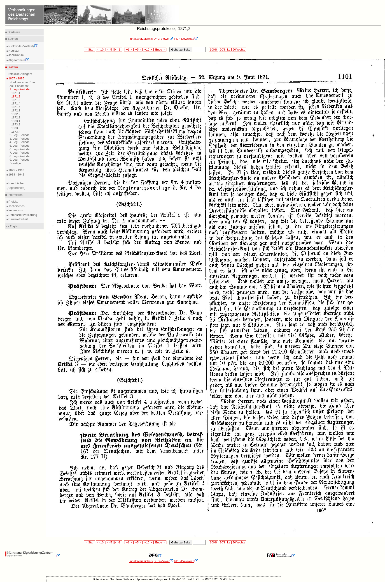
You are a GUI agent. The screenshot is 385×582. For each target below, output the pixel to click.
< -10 (100, 49)
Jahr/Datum (16, 55)
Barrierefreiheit (18, 219)
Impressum (15, 210)
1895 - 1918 (16, 170)
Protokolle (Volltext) (23, 46)
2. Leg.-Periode (19, 135)
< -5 (110, 49)
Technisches (16, 206)
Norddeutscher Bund (22, 82)
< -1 (118, 49)
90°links (225, 49)
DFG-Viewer (163, 38)
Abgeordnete (18, 60)
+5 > (138, 49)
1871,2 (15, 96)
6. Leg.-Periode (19, 149)
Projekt (13, 201)
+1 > (128, 49)
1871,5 (15, 107)
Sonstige (15, 163)
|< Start (89, 49)
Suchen (12, 38)
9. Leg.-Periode (19, 159)
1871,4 (15, 103)
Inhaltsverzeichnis (141, 38)
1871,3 (15, 100)
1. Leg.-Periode (19, 89)
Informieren (15, 194)
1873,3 (15, 128)
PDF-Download (186, 38)
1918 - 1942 (16, 174)
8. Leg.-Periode (19, 156)
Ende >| (160, 49)
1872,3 (15, 117)
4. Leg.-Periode (19, 142)
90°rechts (239, 49)
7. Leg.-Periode (19, 152)
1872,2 (15, 114)
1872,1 (15, 110)
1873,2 (15, 124)
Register (13, 50)
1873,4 (15, 131)
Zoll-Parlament (19, 86)
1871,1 (15, 93)
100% (213, 49)
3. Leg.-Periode (19, 138)
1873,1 (15, 121)
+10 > (148, 49)
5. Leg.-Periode (19, 145)
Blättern (12, 67)
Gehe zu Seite (180, 49)
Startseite (13, 32)
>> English (12, 226)
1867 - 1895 (16, 78)
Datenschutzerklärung (22, 215)
